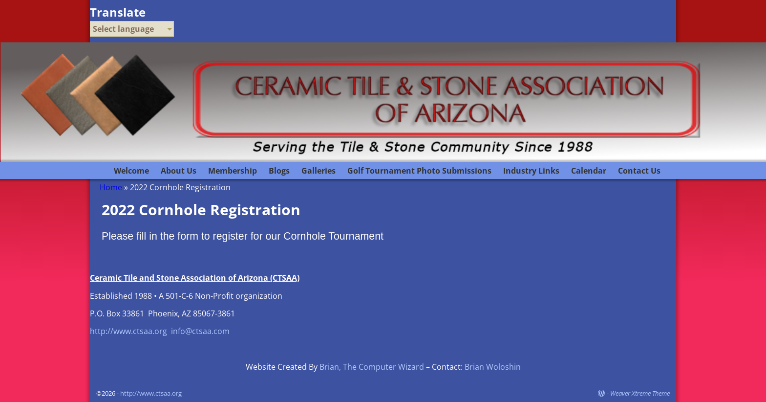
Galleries (318, 170)
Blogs (279, 170)
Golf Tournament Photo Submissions (419, 170)
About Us (178, 170)
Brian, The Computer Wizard (371, 366)
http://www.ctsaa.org (128, 331)
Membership (232, 170)
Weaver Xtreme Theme (640, 393)
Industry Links (531, 170)
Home (111, 187)
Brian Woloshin (493, 366)
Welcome (131, 170)
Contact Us (639, 170)
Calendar (588, 170)
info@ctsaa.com (200, 331)
